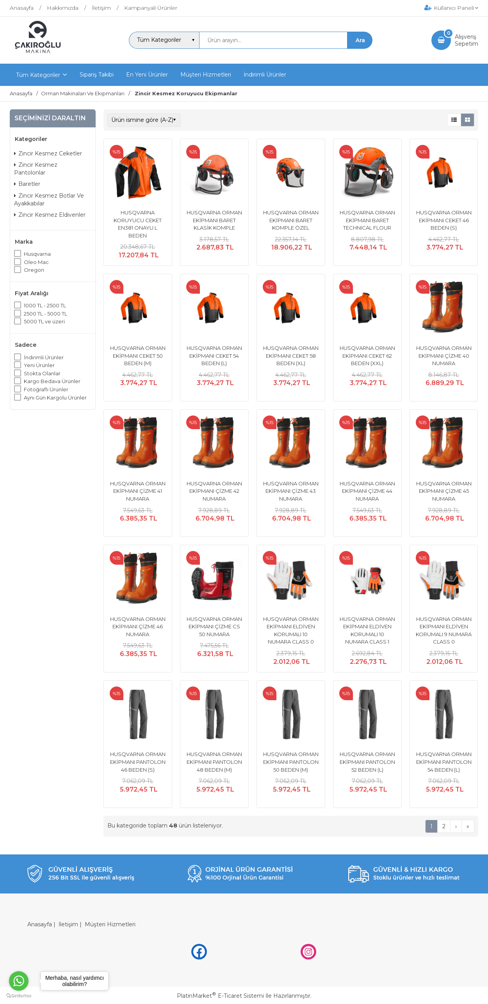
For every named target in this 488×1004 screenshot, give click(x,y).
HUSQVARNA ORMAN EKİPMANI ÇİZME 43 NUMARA (291, 491)
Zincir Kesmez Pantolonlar (35, 168)
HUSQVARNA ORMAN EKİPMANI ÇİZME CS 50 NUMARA (214, 626)
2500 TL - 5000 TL (45, 313)
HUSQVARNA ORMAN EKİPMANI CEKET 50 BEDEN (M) (138, 355)
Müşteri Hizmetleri (110, 924)
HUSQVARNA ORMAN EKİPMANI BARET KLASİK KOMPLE (214, 220)
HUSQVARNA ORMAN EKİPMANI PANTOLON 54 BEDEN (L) (444, 761)
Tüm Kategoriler (38, 74)
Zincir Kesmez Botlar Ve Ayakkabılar (49, 199)
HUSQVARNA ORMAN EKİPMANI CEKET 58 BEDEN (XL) (291, 355)
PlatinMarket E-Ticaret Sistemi (220, 995)
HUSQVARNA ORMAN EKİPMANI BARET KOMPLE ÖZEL (291, 220)
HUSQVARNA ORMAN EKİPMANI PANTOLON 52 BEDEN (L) (367, 761)
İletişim (68, 924)
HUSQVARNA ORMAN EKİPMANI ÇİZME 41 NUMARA (138, 491)
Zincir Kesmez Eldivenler (49, 214)
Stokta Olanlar (42, 373)
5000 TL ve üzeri (44, 321)
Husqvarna (37, 254)
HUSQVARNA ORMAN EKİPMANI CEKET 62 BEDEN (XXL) (367, 355)
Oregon (34, 270)
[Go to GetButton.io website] (18, 996)
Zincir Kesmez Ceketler (48, 153)
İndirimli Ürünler (44, 357)
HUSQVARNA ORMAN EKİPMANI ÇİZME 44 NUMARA (367, 491)
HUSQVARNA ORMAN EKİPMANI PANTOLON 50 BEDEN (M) (291, 761)
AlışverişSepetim (466, 40)
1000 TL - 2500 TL (45, 305)
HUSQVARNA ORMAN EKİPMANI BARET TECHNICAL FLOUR (367, 220)
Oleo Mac (36, 262)
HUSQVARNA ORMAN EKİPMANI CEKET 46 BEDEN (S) (444, 220)
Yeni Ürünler (39, 365)
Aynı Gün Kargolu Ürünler (55, 397)
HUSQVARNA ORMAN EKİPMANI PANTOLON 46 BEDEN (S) (138, 761)
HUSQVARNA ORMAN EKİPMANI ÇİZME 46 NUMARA (138, 626)
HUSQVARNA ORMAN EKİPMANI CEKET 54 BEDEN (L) (214, 355)
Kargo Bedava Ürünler (52, 381)
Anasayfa (39, 924)
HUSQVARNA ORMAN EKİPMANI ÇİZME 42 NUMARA (214, 491)
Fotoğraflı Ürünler (46, 389)
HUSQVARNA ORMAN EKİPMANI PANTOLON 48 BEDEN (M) (214, 761)
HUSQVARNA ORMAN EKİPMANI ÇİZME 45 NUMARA (444, 491)
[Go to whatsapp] (18, 981)
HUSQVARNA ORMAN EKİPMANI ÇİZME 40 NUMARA (444, 355)
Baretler (27, 183)
